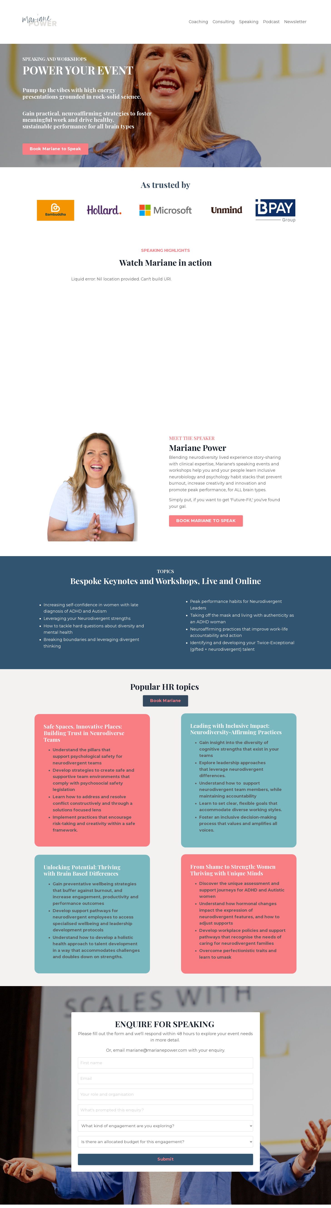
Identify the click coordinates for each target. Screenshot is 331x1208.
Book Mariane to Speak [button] (55, 148)
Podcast (271, 21)
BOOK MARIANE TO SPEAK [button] (206, 521)
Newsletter (295, 21)
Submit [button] (165, 1162)
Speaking (249, 21)
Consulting (223, 21)
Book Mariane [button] (165, 701)
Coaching (198, 21)
